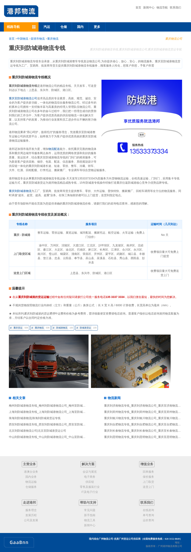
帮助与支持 (88, 502)
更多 (97, 27)
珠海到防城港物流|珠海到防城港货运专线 (35, 418)
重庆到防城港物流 (20, 191)
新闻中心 (148, 7)
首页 (138, 7)
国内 (80, 27)
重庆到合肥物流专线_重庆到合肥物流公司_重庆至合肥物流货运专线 (146, 424)
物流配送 (54, 148)
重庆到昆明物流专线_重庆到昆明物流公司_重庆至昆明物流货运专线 (146, 437)
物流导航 (162, 7)
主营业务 (29, 464)
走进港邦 (29, 502)
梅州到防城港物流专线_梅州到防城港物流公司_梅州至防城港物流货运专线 (55, 405)
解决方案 (88, 464)
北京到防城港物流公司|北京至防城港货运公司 (37, 430)
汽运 (47, 27)
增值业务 (146, 464)
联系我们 (175, 7)
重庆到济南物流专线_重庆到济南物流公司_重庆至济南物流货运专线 (146, 405)
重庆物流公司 (173, 38)
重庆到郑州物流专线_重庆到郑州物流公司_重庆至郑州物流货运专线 (146, 411)
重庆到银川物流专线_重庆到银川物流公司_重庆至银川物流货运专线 (146, 418)
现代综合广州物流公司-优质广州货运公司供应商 (115, 538)
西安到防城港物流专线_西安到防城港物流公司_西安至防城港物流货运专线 (55, 424)
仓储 (63, 27)
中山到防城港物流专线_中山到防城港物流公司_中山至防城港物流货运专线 (55, 437)
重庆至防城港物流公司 (23, 98)
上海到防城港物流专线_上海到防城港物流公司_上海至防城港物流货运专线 (55, 411)
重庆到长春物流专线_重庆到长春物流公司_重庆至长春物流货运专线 (146, 430)
